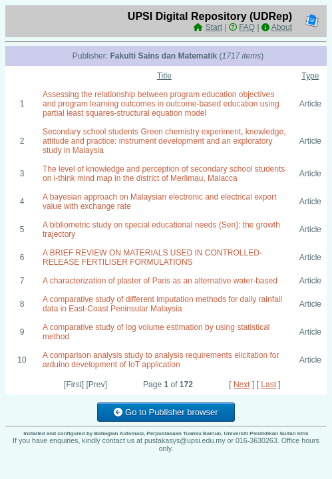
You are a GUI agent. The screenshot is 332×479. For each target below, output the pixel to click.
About (281, 27)
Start (214, 27)
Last (268, 384)
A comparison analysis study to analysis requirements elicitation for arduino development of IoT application (161, 360)
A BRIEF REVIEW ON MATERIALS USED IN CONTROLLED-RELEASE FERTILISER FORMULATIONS (152, 257)
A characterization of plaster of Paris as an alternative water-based (160, 280)
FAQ (247, 27)
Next (242, 384)
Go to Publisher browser (166, 412)
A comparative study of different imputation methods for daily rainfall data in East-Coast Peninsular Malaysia (162, 304)
